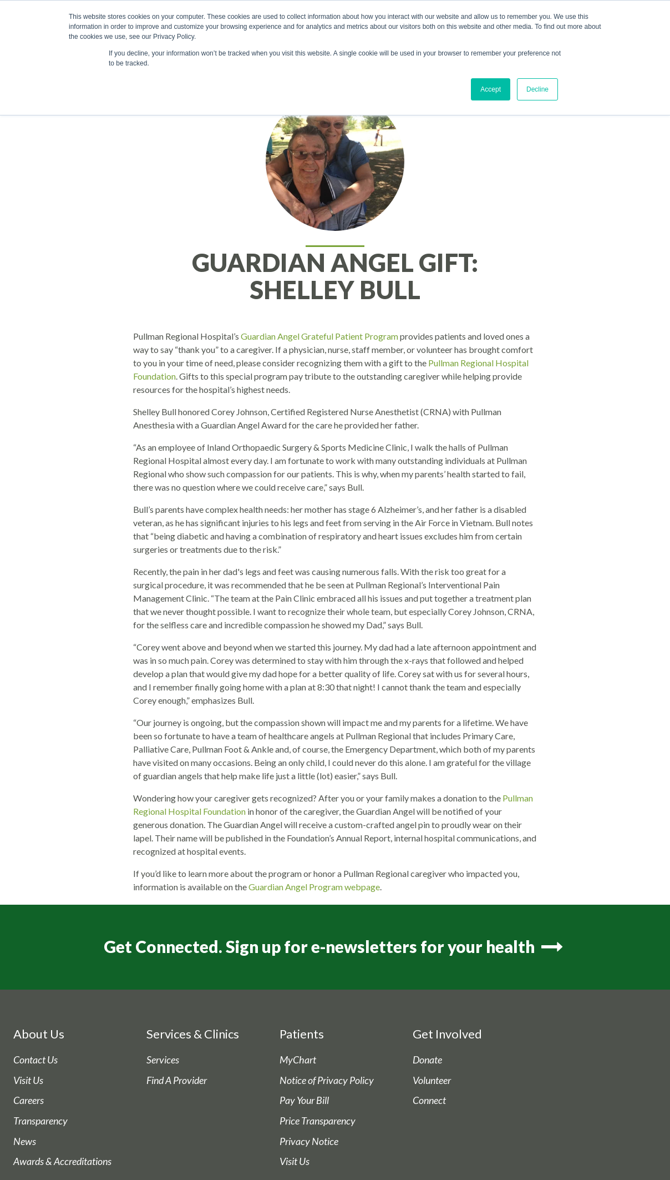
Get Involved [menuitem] (447, 1033)
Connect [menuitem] (429, 1101)
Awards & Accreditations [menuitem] (62, 1161)
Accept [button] (490, 89)
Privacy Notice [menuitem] (309, 1141)
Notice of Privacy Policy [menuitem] (327, 1080)
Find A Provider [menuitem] (176, 1080)
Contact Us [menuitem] (35, 1060)
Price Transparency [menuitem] (318, 1121)
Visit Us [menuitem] (28, 1080)
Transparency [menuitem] (40, 1121)
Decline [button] (537, 89)
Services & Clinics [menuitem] (192, 1033)
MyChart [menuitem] (298, 1060)
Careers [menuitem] (28, 1101)
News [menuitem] (24, 1141)
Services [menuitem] (162, 1060)
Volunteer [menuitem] (432, 1080)
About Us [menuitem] (38, 1033)
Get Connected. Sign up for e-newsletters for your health (335, 947)
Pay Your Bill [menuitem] (304, 1101)
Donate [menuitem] (427, 1060)
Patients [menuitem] (302, 1033)
